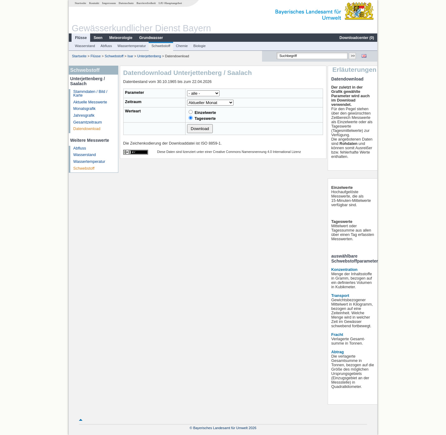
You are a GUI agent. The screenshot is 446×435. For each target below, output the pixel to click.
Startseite (80, 3)
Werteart (133, 111)
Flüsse (81, 38)
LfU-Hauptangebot (170, 3)
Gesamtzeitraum (87, 122)
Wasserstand (85, 46)
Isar (130, 56)
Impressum (109, 3)
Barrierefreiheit (146, 3)
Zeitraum (133, 102)
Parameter (134, 92)
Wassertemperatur (131, 46)
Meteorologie (121, 38)
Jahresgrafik (84, 115)
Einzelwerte (202, 112)
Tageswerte (202, 118)
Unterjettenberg (149, 56)
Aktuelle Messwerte (90, 102)
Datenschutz (126, 3)
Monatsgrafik (84, 109)
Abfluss (106, 46)
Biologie (199, 46)
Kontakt (94, 3)
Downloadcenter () (356, 38)
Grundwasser (151, 38)
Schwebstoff (160, 46)
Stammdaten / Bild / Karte (90, 93)
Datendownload (87, 129)
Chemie (182, 46)
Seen (98, 38)
